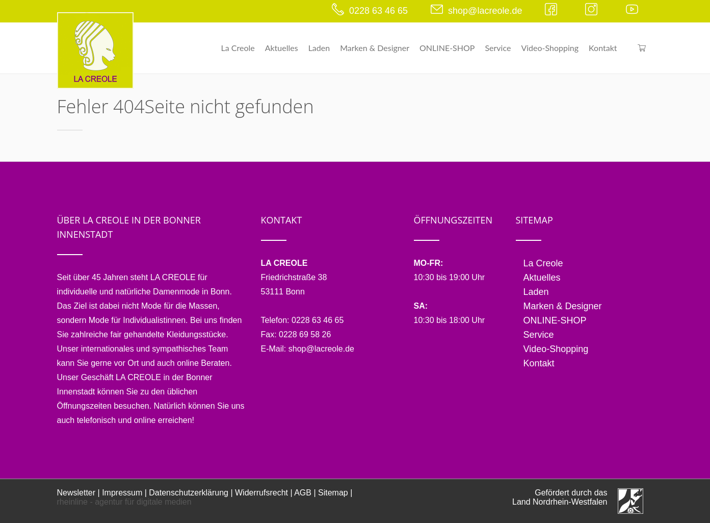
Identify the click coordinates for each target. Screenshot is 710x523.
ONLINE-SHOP (447, 48)
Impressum (122, 492)
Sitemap (333, 492)
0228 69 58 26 (305, 334)
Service (498, 48)
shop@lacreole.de (485, 11)
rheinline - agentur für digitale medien (124, 501)
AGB (302, 492)
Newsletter (76, 492)
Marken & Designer (374, 48)
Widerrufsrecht (261, 492)
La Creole (238, 48)
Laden (319, 48)
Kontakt (603, 48)
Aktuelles (281, 48)
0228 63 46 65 (378, 11)
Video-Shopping (549, 48)
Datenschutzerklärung (188, 492)
